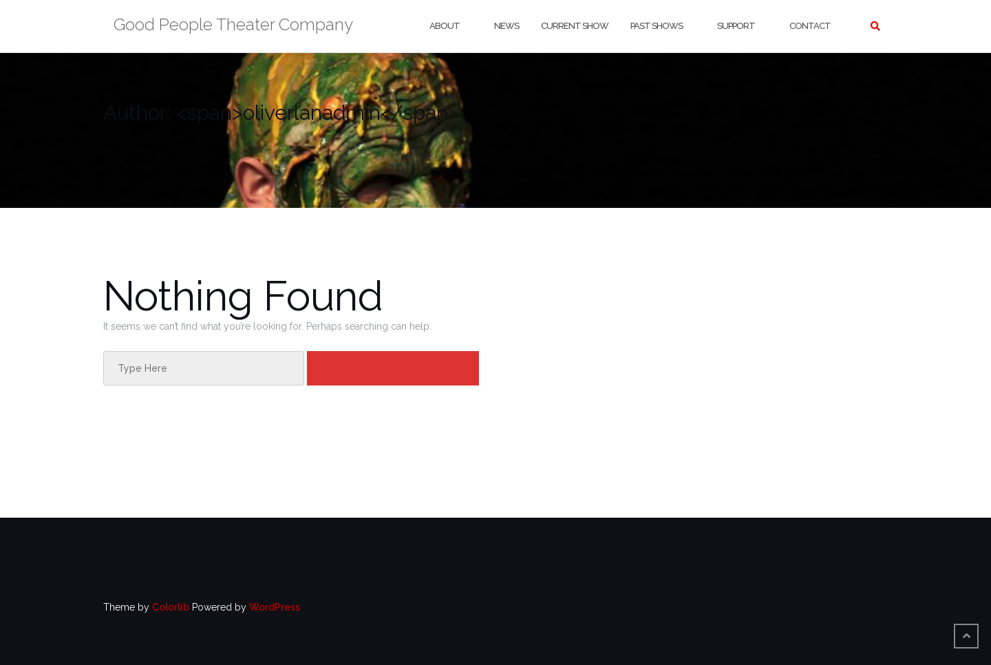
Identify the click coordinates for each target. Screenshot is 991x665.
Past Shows (656, 26)
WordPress (274, 607)
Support (736, 26)
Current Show (574, 26)
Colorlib (170, 607)
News (506, 26)
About (444, 26)
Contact (810, 26)
